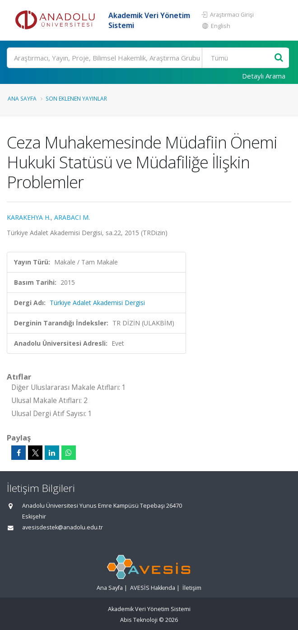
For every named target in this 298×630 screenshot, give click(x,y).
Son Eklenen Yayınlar (76, 98)
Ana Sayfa (22, 98)
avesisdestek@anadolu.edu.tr (62, 527)
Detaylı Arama (263, 75)
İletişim (191, 588)
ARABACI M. (72, 217)
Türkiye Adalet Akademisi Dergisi (97, 302)
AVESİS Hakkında (152, 588)
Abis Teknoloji (139, 620)
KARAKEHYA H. (29, 217)
